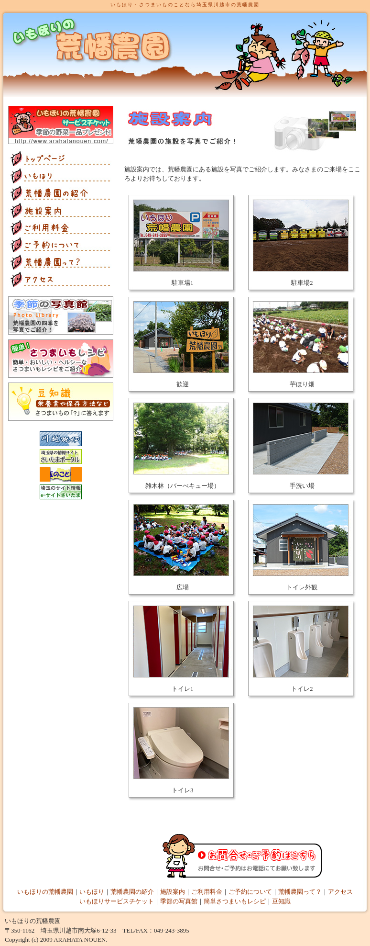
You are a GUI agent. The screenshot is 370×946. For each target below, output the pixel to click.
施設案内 (172, 891)
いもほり (91, 891)
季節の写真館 (178, 901)
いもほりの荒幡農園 (45, 891)
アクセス (340, 891)
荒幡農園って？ (300, 891)
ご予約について (250, 891)
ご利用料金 (206, 891)
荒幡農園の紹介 (132, 891)
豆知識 (281, 901)
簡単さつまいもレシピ (235, 901)
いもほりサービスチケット (116, 901)
